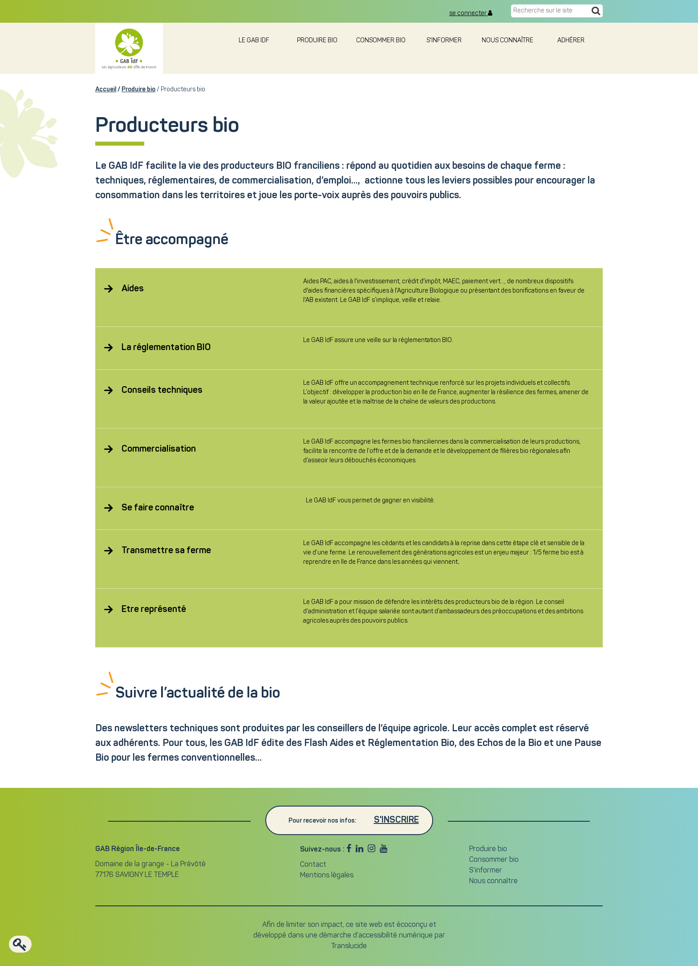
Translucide (349, 946)
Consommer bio (381, 40)
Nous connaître (507, 40)
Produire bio (317, 40)
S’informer (485, 870)
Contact (313, 864)
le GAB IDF (254, 40)
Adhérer (570, 40)
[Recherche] (596, 11)
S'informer (444, 40)
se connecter (470, 13)
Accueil (105, 89)
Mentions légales (326, 875)
